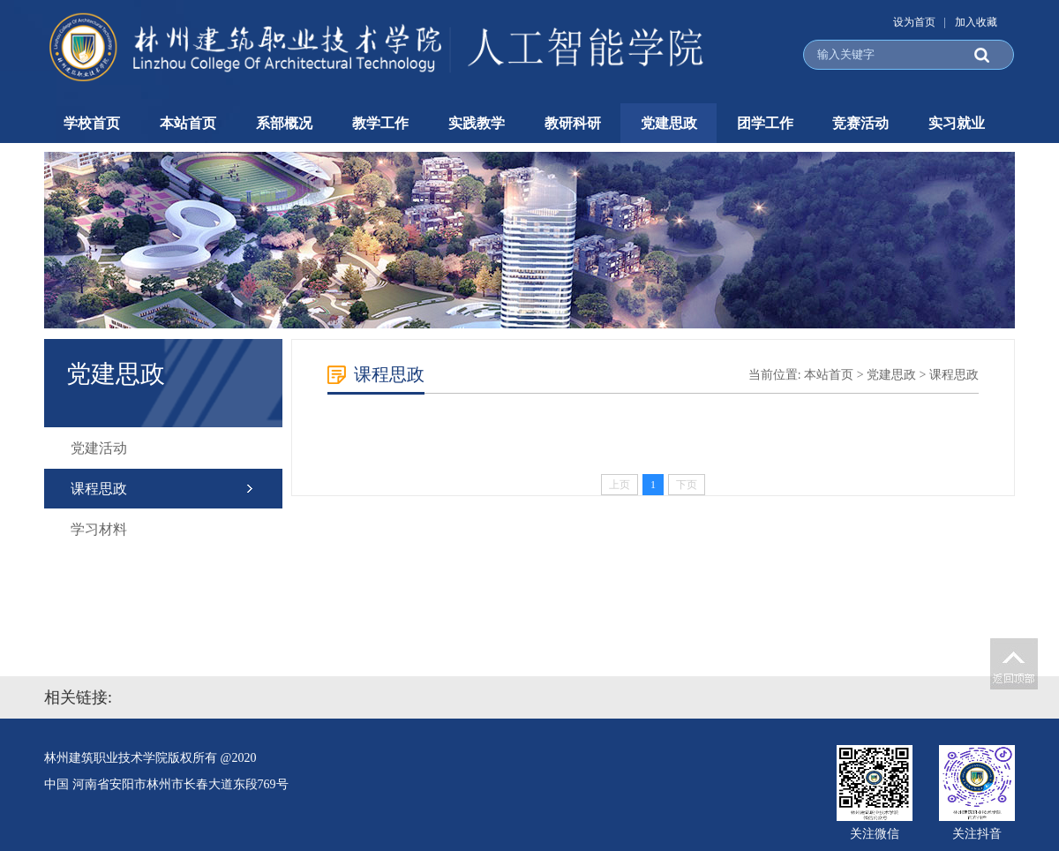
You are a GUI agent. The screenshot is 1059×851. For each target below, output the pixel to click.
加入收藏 (976, 22)
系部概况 (284, 123)
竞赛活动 (860, 123)
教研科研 (573, 123)
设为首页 (914, 22)
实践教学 (476, 123)
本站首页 (188, 123)
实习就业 (956, 123)
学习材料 (99, 529)
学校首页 (92, 123)
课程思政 (99, 488)
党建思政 (669, 123)
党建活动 (99, 448)
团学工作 (765, 123)
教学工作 (380, 123)
